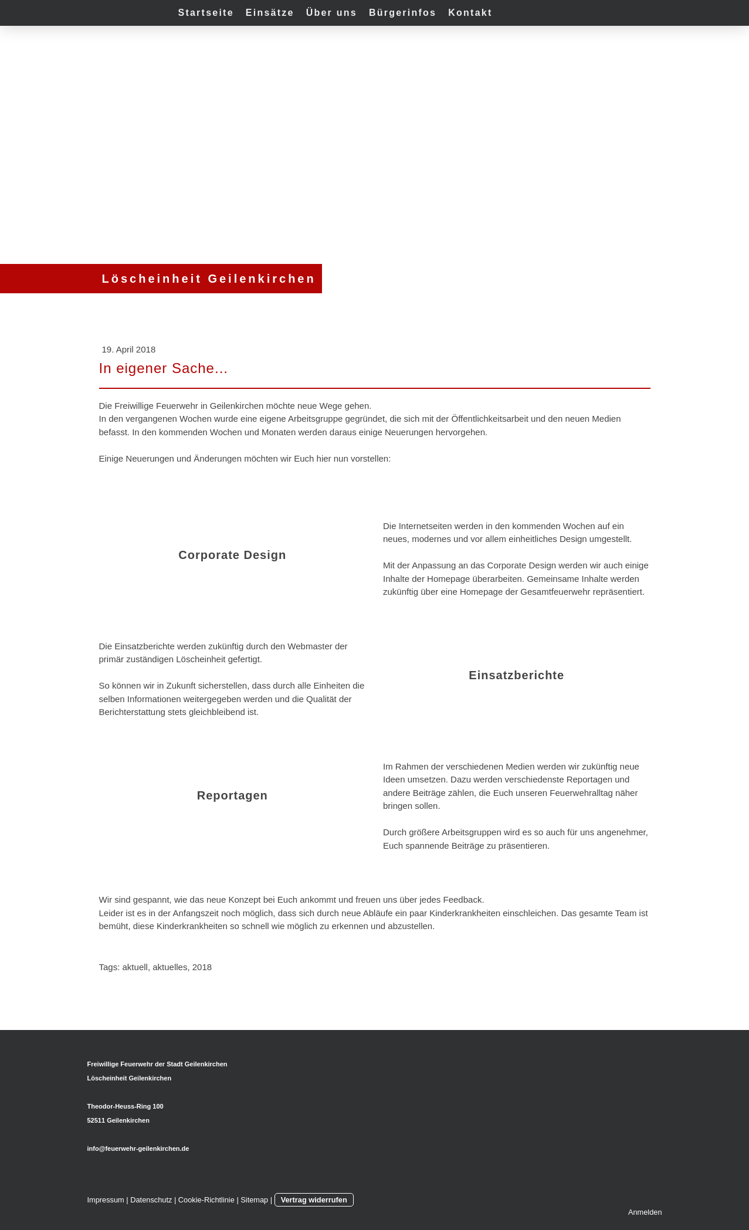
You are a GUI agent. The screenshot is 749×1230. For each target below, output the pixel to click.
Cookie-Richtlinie (206, 1199)
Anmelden (645, 1212)
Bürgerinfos (402, 13)
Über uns (331, 13)
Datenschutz (151, 1199)
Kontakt (470, 13)
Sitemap (254, 1199)
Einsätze (270, 13)
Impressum (105, 1199)
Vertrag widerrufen (314, 1199)
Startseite (206, 13)
